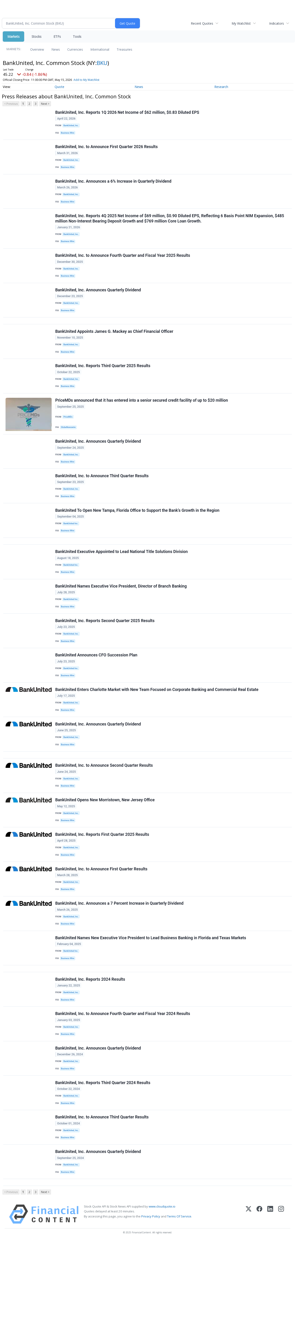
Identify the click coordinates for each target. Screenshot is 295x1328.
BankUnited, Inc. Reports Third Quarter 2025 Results (103, 386)
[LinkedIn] (270, 1300)
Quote (59, 87)
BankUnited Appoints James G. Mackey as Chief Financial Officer (115, 349)
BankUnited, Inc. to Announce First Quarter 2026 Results (107, 150)
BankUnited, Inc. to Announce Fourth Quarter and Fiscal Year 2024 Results (123, 1085)
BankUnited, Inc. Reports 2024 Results (91, 1048)
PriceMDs (69, 440)
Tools (77, 36)
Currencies (75, 49)
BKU (102, 63)
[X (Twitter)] (248, 1300)
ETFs (57, 36)
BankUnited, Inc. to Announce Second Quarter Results (104, 817)
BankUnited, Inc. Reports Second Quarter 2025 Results (105, 660)
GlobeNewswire (69, 450)
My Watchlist (241, 23)
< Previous (11, 104)
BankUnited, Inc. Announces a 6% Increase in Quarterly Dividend (114, 187)
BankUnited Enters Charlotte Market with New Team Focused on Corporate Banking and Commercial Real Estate (157, 734)
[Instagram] (281, 1300)
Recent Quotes (202, 23)
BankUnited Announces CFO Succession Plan (97, 697)
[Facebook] (259, 1300)
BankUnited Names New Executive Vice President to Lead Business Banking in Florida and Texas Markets (151, 1003)
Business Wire (69, 134)
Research (221, 87)
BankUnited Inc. (72, 554)
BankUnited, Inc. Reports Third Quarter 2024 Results (103, 1160)
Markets (13, 36)
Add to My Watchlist (86, 80)
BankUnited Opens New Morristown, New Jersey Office (105, 854)
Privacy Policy (150, 1303)
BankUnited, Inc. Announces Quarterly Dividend (99, 303)
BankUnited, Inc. (72, 126)
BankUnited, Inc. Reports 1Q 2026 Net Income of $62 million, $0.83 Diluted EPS (128, 113)
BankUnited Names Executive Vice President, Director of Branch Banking (121, 623)
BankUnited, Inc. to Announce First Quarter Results (102, 929)
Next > (45, 104)
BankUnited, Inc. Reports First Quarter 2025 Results (103, 891)
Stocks (36, 36)
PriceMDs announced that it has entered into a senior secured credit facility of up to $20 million (142, 423)
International (99, 49)
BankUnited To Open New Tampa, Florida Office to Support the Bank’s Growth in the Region (138, 540)
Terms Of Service (179, 1303)
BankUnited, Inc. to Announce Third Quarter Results (102, 503)
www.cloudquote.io (162, 1293)
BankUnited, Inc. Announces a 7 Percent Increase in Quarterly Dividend (120, 966)
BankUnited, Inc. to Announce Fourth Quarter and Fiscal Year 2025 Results (123, 266)
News (55, 49)
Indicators (276, 23)
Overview (37, 49)
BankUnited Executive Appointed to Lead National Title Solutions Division (122, 586)
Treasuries (124, 49)
